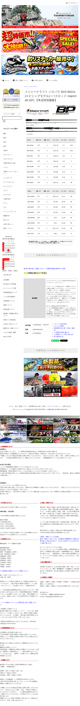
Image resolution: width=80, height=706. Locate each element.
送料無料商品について (10, 292)
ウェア (5, 190)
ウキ (4, 207)
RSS (4, 336)
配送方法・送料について (11, 328)
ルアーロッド (33, 86)
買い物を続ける (59, 336)
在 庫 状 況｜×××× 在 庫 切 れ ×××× (50, 255)
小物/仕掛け (7, 199)
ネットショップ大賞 (9, 288)
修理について (7, 305)
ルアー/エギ (7, 194)
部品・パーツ (7, 228)
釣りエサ (6, 220)
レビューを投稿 (59, 326)
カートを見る (51, 80)
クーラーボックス (9, 182)
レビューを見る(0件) (60, 324)
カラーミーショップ (18, 409)
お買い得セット (8, 224)
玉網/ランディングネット (10, 172)
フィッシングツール (9, 211)
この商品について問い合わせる (63, 334)
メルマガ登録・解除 (9, 332)
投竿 (4, 142)
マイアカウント (72, 3)
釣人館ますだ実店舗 (9, 284)
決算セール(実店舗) (9, 320)
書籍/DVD (6, 216)
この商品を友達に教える (61, 332)
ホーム (5, 80)
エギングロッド (8, 159)
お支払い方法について (10, 324)
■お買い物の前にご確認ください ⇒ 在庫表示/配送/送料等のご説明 (44, 268)
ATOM (9, 336)
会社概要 (6, 280)
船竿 (4, 138)
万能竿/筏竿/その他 (9, 163)
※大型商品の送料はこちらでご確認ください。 (15, 571)
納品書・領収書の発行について (11, 314)
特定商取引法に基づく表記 (37, 406)
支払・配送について (20, 80)
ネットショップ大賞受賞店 (11, 96)
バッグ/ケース (7, 178)
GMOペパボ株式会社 (47, 409)
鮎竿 (4, 146)
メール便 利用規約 (9, 296)
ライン (5, 203)
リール (5, 167)
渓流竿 (5, 150)
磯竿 (4, 133)
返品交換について (9, 309)
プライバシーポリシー (54, 406)
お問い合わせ (37, 80)
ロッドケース (7, 186)
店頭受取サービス (9, 301)
